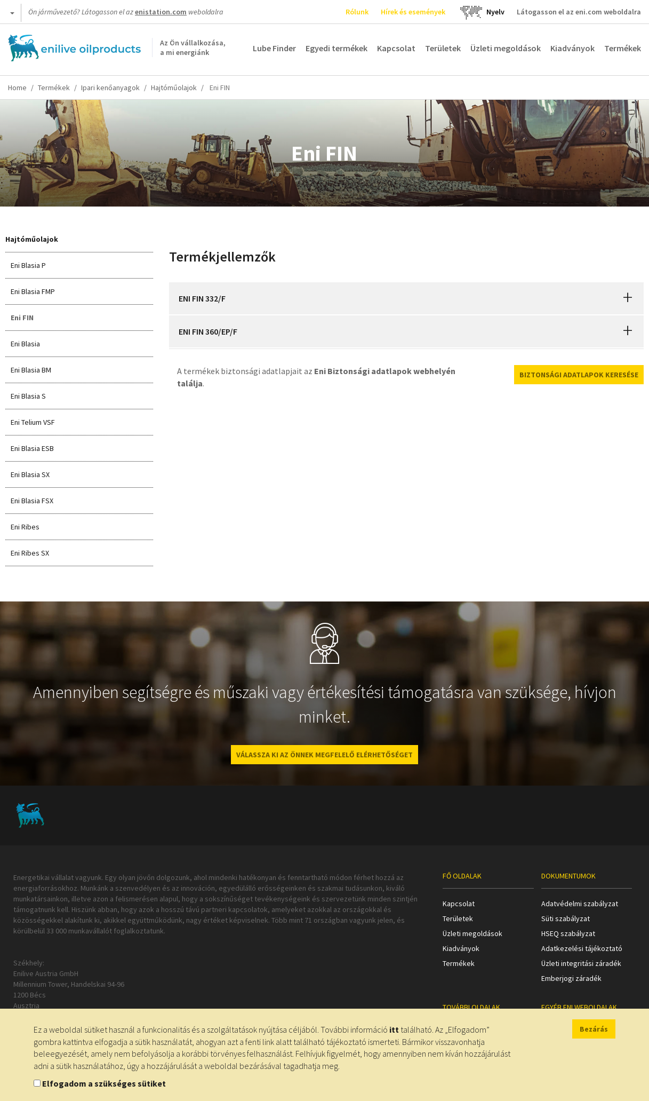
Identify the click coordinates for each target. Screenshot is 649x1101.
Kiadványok (572, 48)
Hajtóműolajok (174, 87)
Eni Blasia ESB (32, 448)
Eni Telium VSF (33, 422)
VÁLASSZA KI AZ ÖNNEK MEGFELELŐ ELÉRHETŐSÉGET (324, 754)
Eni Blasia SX (30, 474)
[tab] (406, 298)
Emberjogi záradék (571, 978)
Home (17, 87)
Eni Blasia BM (31, 370)
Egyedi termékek (336, 48)
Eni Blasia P (28, 265)
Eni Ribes (25, 527)
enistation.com (161, 12)
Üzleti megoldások (505, 48)
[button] (627, 298)
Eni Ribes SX (30, 553)
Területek (443, 48)
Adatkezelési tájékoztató (581, 948)
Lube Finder (274, 48)
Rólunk (357, 12)
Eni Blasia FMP (33, 291)
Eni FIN (22, 317)
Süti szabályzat (565, 918)
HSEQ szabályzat (568, 933)
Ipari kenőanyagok (110, 87)
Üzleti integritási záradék (581, 963)
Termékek (622, 48)
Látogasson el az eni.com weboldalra (579, 12)
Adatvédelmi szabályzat (579, 903)
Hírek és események (413, 12)
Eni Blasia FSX (32, 500)
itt (394, 1029)
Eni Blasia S (28, 396)
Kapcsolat (396, 48)
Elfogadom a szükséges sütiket (104, 1083)
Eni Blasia (25, 343)
